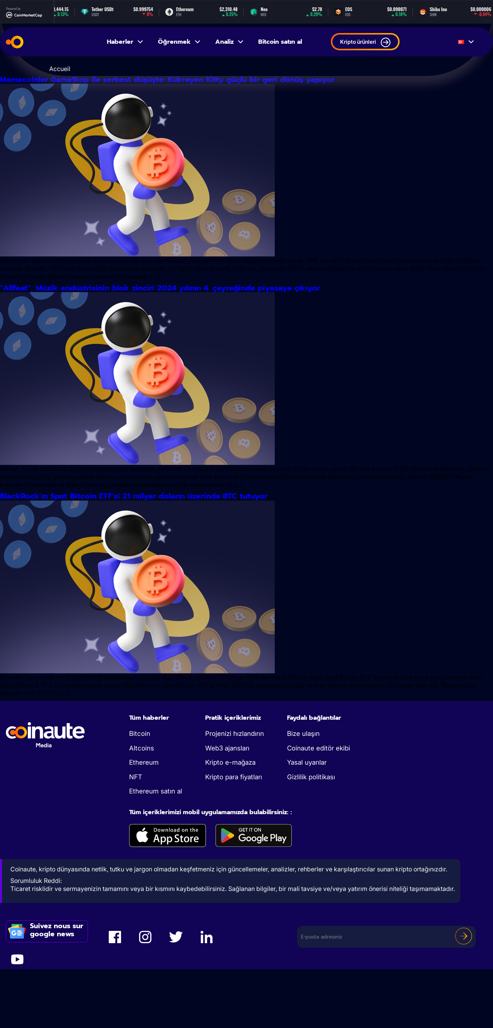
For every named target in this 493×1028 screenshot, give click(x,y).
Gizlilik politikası (311, 846)
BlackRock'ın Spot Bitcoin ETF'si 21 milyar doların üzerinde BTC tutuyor (237, 553)
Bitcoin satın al (280, 41)
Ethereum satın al (155, 860)
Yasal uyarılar (307, 831)
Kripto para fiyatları (233, 846)
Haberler (125, 41)
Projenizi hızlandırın (234, 802)
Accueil (59, 69)
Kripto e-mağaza (230, 831)
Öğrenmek (179, 41)
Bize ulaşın (303, 802)
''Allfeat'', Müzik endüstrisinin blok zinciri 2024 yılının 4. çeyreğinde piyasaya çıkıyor (210, 322)
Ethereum (144, 831)
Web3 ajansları (227, 817)
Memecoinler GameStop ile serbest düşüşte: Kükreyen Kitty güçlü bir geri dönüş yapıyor (224, 91)
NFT (135, 846)
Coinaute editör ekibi (318, 817)
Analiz (229, 41)
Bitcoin (139, 802)
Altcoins (141, 817)
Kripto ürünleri (365, 42)
